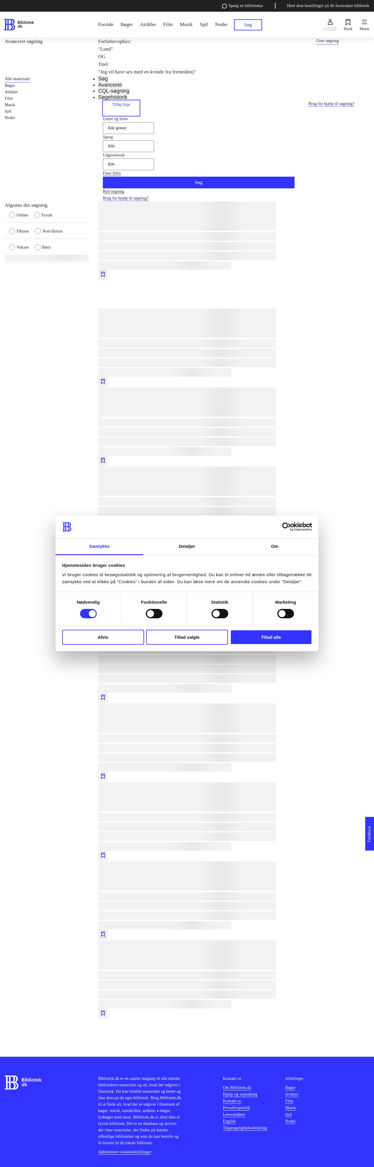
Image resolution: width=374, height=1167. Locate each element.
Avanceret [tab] (110, 85)
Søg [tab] (103, 79)
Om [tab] (274, 546)
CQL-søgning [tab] (113, 91)
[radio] (21, 214)
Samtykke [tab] (99, 546)
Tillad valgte (187, 637)
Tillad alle (271, 637)
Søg (198, 182)
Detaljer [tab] (187, 546)
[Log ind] (330, 25)
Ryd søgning (113, 191)
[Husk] (348, 25)
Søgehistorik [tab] (112, 97)
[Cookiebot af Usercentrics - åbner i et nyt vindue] (286, 526)
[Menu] (364, 25)
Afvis (103, 637)
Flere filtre (112, 173)
